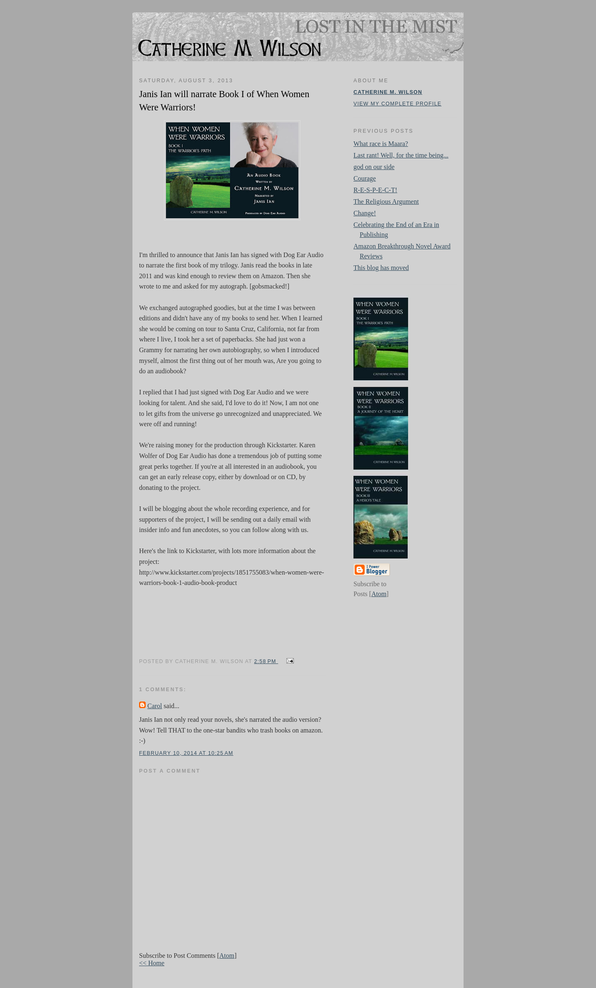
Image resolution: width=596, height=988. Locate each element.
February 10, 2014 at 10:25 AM (186, 753)
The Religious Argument (386, 201)
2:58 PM (266, 661)
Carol (154, 705)
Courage (364, 178)
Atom (226, 955)
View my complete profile (397, 104)
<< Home (151, 963)
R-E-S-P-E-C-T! (375, 189)
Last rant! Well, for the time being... (400, 155)
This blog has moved (381, 267)
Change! (364, 213)
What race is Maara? (380, 143)
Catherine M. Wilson (387, 92)
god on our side (373, 166)
